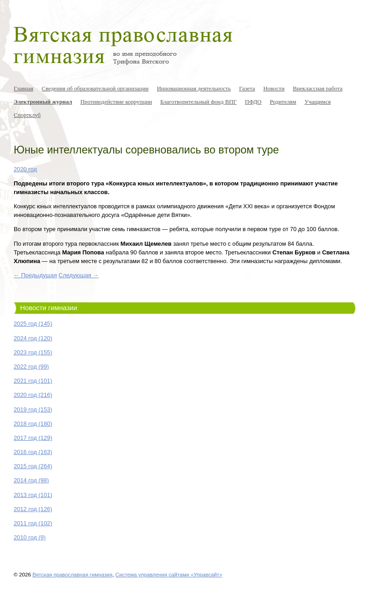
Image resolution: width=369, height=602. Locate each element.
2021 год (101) (33, 380)
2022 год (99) (31, 366)
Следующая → (78, 275)
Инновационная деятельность (194, 88)
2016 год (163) (33, 452)
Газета (247, 88)
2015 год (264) (33, 466)
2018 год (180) (33, 423)
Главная (23, 88)
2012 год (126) (33, 509)
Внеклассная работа (318, 88)
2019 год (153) (33, 409)
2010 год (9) (30, 537)
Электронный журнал (43, 102)
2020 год (25, 169)
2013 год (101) (33, 494)
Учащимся (318, 102)
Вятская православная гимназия (72, 574)
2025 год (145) (33, 323)
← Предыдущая (35, 275)
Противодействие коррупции (116, 102)
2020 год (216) (33, 394)
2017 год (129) (33, 437)
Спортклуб (27, 115)
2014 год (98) (31, 480)
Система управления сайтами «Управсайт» (169, 574)
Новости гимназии (48, 308)
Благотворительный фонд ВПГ (198, 102)
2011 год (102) (33, 523)
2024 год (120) (33, 338)
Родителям (283, 102)
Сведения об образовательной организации (95, 88)
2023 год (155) (33, 352)
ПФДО (253, 102)
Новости (274, 88)
